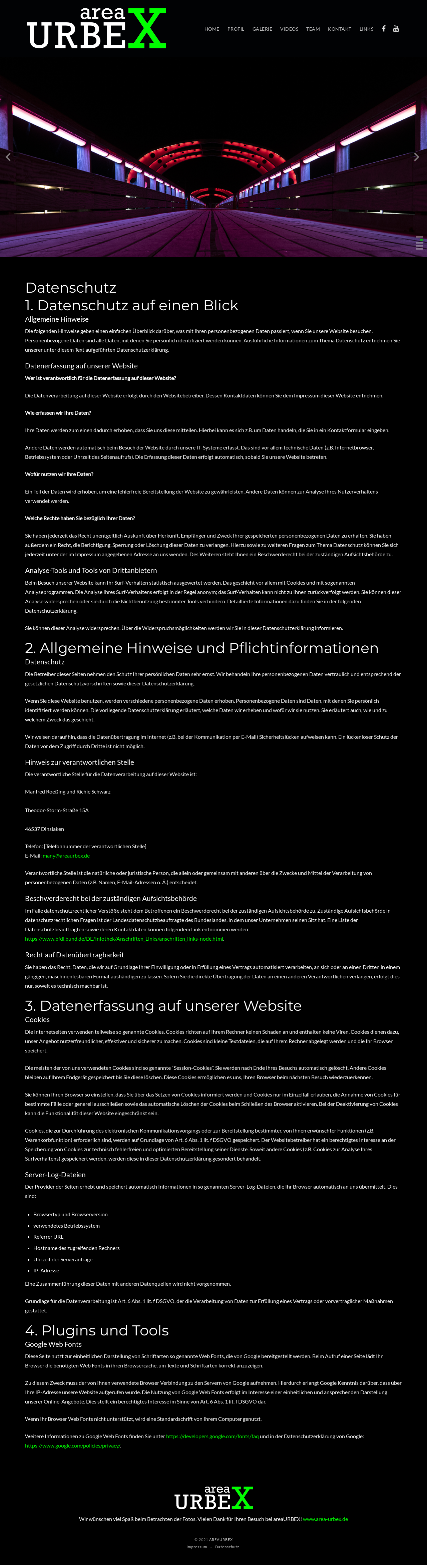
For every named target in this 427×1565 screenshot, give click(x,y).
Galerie (263, 29)
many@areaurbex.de (66, 855)
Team (313, 29)
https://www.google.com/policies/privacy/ (72, 1445)
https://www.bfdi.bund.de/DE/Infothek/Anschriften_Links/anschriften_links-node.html (124, 938)
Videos (289, 29)
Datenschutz (227, 1547)
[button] (419, 237)
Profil (236, 29)
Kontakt (340, 29)
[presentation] (8, 158)
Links (367, 29)
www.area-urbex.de (325, 1519)
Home (212, 29)
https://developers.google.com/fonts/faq (212, 1436)
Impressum (196, 1547)
